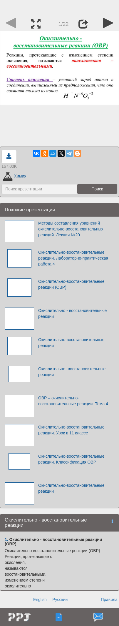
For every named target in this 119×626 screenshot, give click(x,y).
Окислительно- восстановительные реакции (71, 371)
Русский (60, 599)
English (40, 599)
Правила (109, 599)
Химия (14, 176)
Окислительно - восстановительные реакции (72, 313)
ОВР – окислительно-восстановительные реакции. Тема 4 (73, 401)
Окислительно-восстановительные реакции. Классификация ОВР (71, 459)
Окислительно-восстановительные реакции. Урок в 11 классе (71, 430)
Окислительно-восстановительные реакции (71, 342)
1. (6, 539)
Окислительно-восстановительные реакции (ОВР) (71, 284)
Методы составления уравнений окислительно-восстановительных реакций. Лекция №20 (70, 229)
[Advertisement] (60, 7)
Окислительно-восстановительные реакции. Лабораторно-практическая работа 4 (73, 258)
